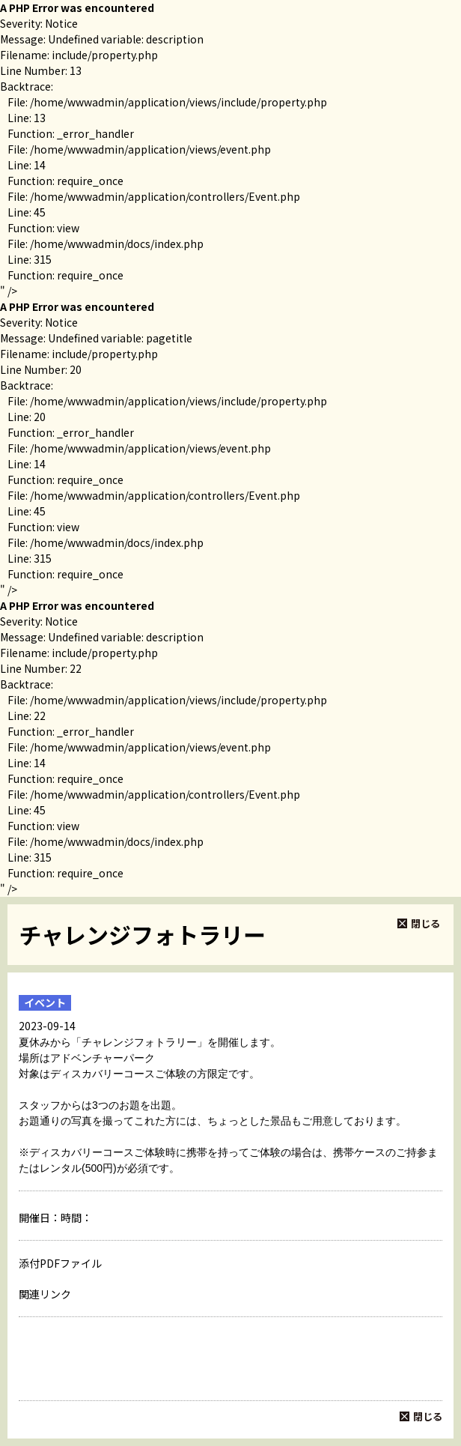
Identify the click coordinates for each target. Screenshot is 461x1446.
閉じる (425, 923)
